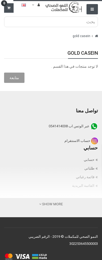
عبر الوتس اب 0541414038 (73, 126)
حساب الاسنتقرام (81, 141)
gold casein (81, 36)
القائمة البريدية (83, 186)
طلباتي (89, 168)
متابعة (14, 78)
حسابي (89, 160)
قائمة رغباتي (85, 177)
